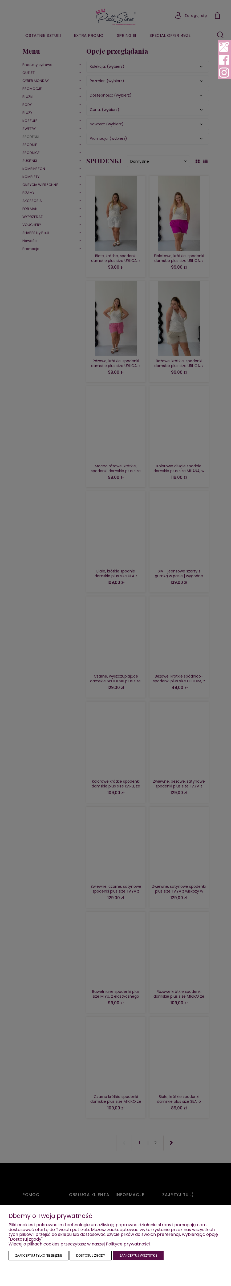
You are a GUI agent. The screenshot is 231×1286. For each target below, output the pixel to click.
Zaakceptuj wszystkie (138, 1255)
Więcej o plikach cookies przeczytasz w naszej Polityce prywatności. (80, 1244)
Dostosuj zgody (90, 1255)
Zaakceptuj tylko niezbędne (38, 1255)
